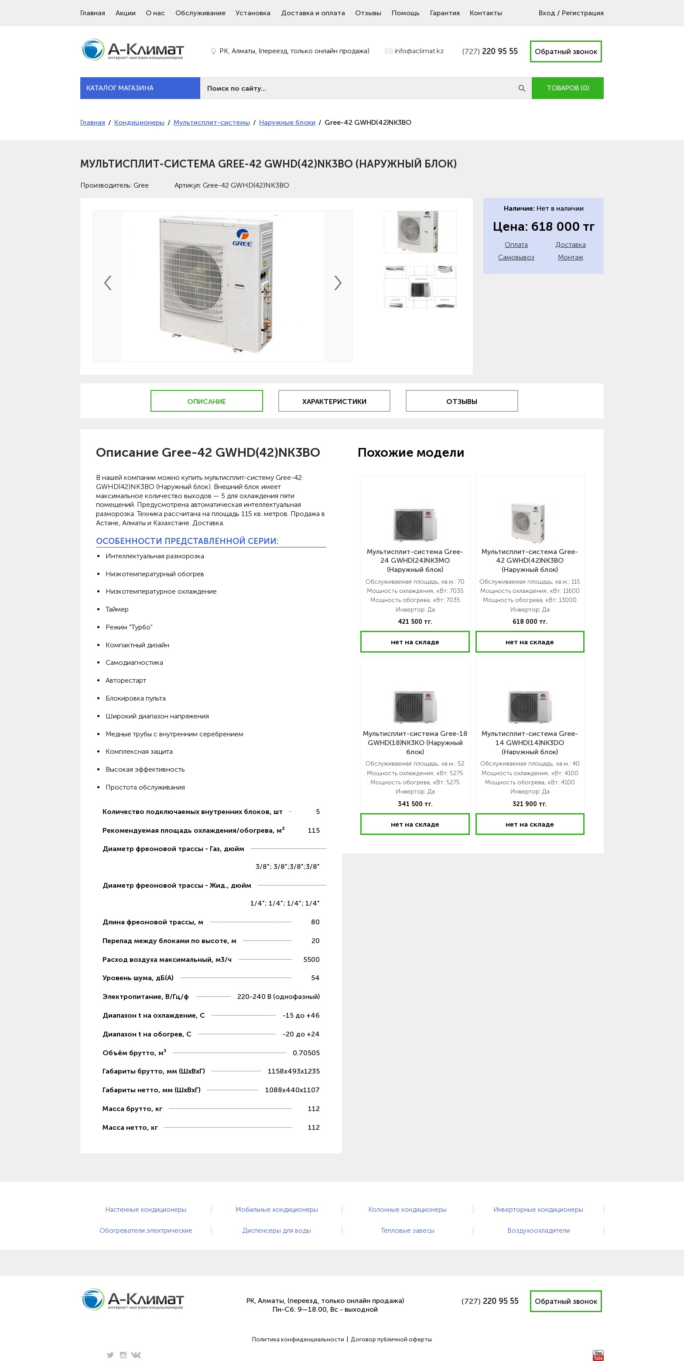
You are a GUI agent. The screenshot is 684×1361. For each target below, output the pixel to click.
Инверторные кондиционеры (538, 1210)
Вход (547, 13)
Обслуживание (200, 13)
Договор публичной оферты (391, 1339)
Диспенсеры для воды (276, 1230)
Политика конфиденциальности (298, 1339)
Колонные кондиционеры (407, 1210)
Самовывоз (516, 257)
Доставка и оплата (313, 13)
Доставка (570, 244)
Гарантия (445, 13)
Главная (92, 13)
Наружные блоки (287, 122)
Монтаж (570, 257)
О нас (155, 13)
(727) (490, 51)
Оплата (516, 244)
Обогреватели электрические (145, 1230)
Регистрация (583, 13)
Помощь (406, 13)
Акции (126, 13)
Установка (253, 13)
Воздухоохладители (538, 1230)
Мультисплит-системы (212, 122)
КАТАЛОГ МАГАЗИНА (120, 88)
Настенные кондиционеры (145, 1210)
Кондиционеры (139, 122)
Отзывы (368, 13)
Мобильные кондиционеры (277, 1210)
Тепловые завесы (407, 1230)
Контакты (486, 13)
